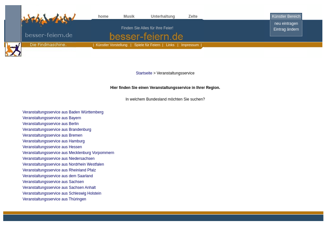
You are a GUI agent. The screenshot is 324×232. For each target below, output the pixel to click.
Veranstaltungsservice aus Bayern (52, 118)
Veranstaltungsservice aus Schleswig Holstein (62, 193)
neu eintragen (286, 23)
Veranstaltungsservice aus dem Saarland (58, 176)
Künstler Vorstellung (111, 45)
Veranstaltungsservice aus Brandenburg (57, 129)
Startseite (144, 73)
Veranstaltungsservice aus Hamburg (54, 141)
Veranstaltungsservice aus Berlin (51, 123)
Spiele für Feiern (146, 45)
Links (170, 45)
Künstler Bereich (286, 16)
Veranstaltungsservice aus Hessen (52, 147)
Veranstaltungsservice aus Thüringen (54, 199)
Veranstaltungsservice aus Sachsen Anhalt (59, 187)
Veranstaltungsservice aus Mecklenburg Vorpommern (68, 152)
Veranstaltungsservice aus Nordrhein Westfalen (63, 164)
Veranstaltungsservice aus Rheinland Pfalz (59, 170)
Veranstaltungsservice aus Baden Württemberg (63, 112)
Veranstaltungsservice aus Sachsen (53, 181)
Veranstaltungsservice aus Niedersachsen (58, 158)
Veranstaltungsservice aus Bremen (52, 135)
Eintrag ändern (286, 29)
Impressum (189, 45)
